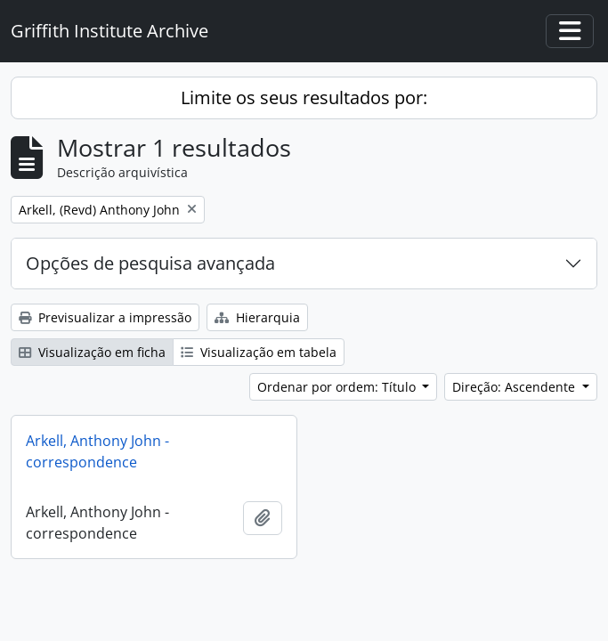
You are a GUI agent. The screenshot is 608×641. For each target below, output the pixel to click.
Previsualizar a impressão (105, 317)
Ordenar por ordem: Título (338, 386)
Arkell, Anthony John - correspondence (97, 451)
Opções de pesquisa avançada (150, 263)
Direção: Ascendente (515, 386)
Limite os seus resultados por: (304, 97)
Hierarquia (257, 317)
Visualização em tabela (258, 352)
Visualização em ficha (92, 352)
